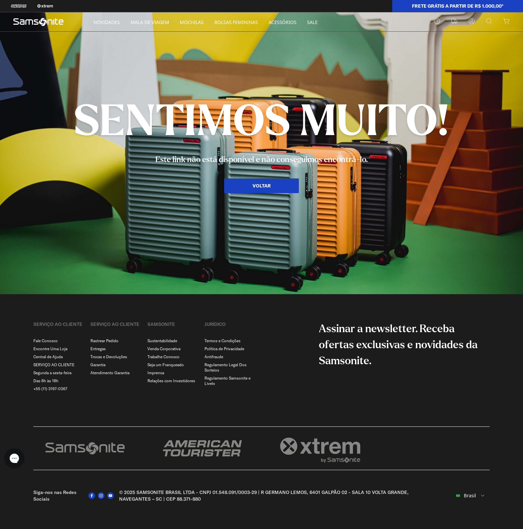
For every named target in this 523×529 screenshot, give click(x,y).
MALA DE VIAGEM (149, 22)
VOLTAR (261, 186)
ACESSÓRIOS (283, 22)
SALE (312, 22)
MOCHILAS (192, 22)
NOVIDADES (106, 22)
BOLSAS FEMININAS (235, 22)
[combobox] (468, 495)
